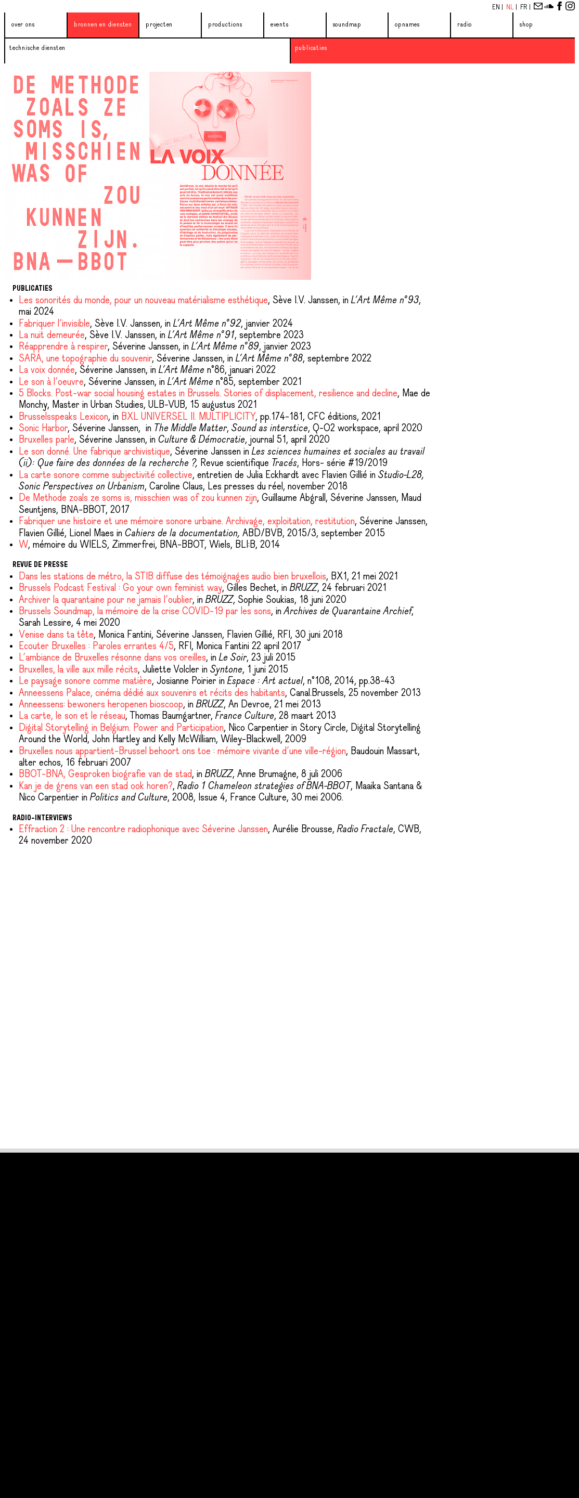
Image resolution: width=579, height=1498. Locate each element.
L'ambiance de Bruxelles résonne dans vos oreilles (112, 658)
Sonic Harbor (43, 428)
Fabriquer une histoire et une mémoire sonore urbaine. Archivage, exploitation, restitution (187, 521)
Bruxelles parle (46, 440)
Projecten (159, 24)
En (496, 7)
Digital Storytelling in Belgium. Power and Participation (121, 728)
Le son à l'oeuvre (51, 382)
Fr (524, 7)
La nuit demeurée (52, 335)
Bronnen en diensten (103, 24)
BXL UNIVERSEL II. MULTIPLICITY (188, 417)
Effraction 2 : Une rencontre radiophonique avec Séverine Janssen (143, 829)
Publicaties (311, 48)
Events (280, 24)
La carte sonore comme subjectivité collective (105, 475)
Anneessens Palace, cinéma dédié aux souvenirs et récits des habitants (152, 693)
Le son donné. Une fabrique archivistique (94, 452)
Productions (225, 24)
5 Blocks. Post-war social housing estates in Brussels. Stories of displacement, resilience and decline (208, 394)
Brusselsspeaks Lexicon (63, 417)
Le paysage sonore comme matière (85, 681)
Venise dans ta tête (56, 635)
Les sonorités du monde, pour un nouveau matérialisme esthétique (143, 300)
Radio (464, 24)
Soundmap (347, 24)
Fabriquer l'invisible (54, 324)
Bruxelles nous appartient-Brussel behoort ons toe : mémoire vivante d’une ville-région (182, 751)
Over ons (22, 24)
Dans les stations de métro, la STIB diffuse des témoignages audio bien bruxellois (172, 577)
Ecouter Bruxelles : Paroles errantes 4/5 (96, 646)
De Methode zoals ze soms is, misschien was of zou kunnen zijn (138, 498)
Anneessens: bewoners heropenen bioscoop (101, 705)
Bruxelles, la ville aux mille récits (78, 670)
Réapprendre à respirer (63, 347)
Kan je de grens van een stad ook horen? (96, 786)
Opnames (407, 24)
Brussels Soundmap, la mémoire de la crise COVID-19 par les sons (145, 611)
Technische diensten (37, 48)
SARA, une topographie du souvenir (85, 359)
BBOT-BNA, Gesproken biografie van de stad (105, 774)
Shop (526, 24)
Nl (511, 7)
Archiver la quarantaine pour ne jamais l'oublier (105, 600)
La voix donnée (47, 370)
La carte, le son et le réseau (72, 716)
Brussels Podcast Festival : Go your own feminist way (120, 588)
